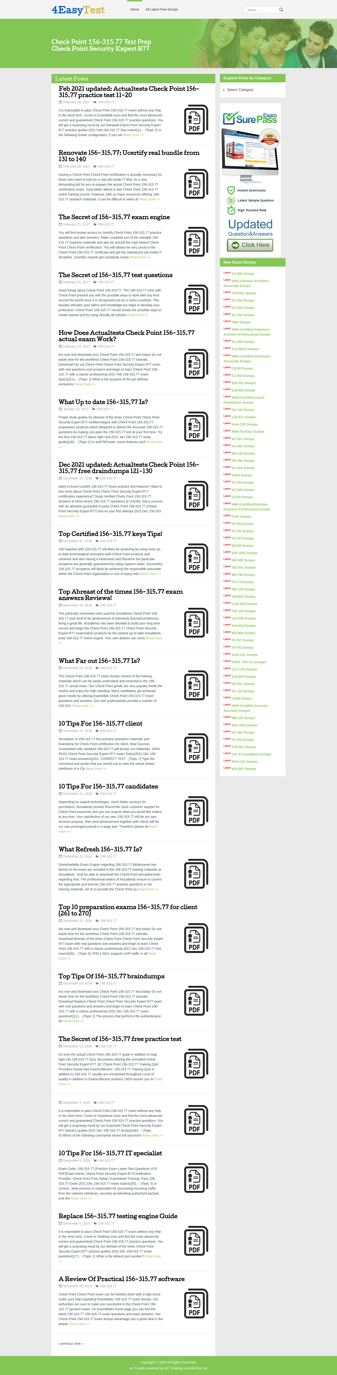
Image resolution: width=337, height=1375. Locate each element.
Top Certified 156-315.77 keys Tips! (110, 533)
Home (134, 9)
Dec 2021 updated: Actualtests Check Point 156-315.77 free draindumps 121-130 (129, 467)
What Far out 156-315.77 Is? (99, 660)
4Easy (78, 9)
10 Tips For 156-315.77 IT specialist (110, 1153)
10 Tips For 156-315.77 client (100, 723)
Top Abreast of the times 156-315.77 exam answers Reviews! (121, 594)
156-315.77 (106, 102)
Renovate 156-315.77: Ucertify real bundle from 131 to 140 (129, 155)
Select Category (240, 90)
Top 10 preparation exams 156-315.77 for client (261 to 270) (128, 910)
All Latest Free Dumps (162, 9)
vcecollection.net (195, 1368)
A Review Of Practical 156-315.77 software (122, 1278)
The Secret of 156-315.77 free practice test (120, 1038)
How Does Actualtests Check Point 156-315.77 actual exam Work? (126, 335)
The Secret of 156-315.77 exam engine (114, 217)
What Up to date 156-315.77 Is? (103, 401)
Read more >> (133, 135)
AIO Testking (173, 1368)
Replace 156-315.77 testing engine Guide (118, 1216)
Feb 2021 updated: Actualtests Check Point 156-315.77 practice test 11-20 (129, 91)
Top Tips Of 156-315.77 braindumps (111, 976)
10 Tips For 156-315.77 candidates (108, 786)
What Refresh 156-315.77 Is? (100, 849)
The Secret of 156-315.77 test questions (115, 275)
